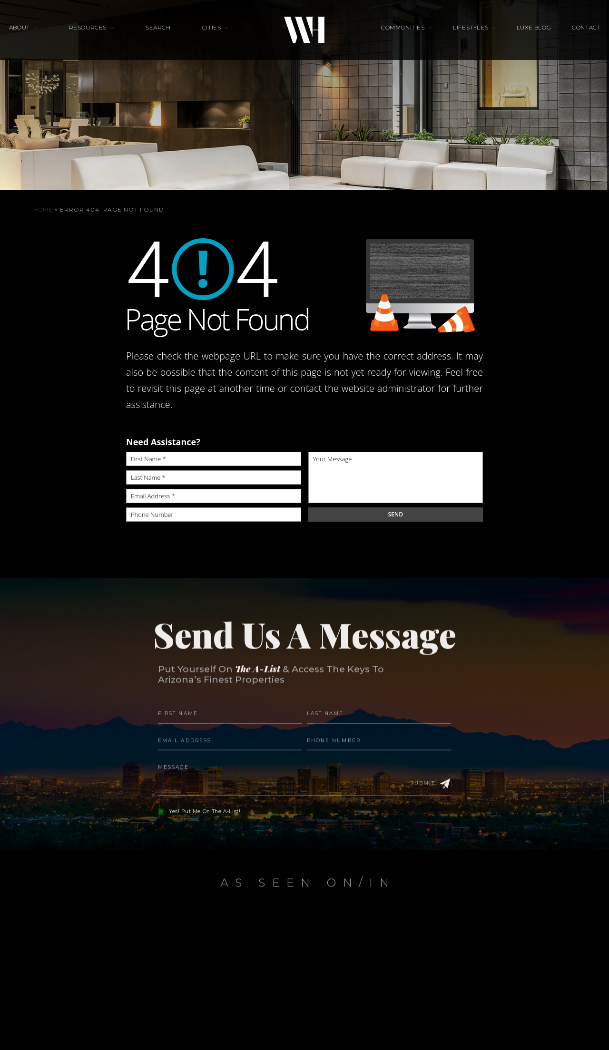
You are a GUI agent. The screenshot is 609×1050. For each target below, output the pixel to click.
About (49, 36)
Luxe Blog (514, 36)
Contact (556, 36)
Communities (402, 36)
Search (168, 36)
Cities (211, 36)
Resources (107, 36)
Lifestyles (461, 36)
